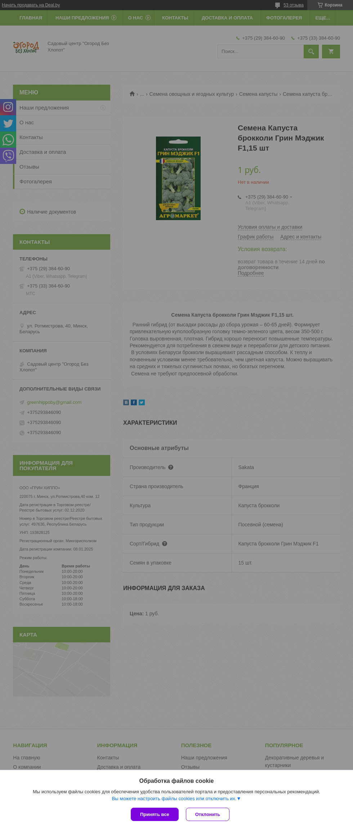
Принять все (154, 814)
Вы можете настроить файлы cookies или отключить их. (174, 798)
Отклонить (207, 814)
